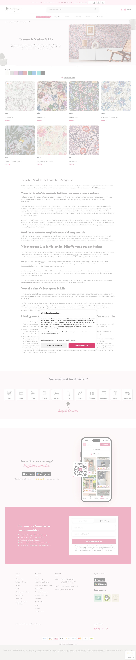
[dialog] (68, 330)
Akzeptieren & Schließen (82, 345)
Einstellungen (70, 340)
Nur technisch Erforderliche (54, 345)
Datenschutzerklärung (48, 340)
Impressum (61, 340)
